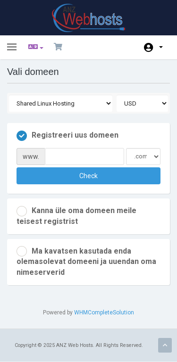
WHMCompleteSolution (104, 312)
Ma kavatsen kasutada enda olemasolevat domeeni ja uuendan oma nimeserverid (86, 261)
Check (88, 176)
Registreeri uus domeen (67, 136)
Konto (161, 47)
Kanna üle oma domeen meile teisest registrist (76, 216)
